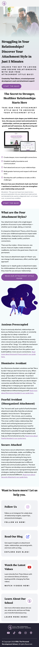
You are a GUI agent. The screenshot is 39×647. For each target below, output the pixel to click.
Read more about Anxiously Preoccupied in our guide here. (18, 354)
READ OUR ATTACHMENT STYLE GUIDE (19, 277)
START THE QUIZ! (11, 86)
